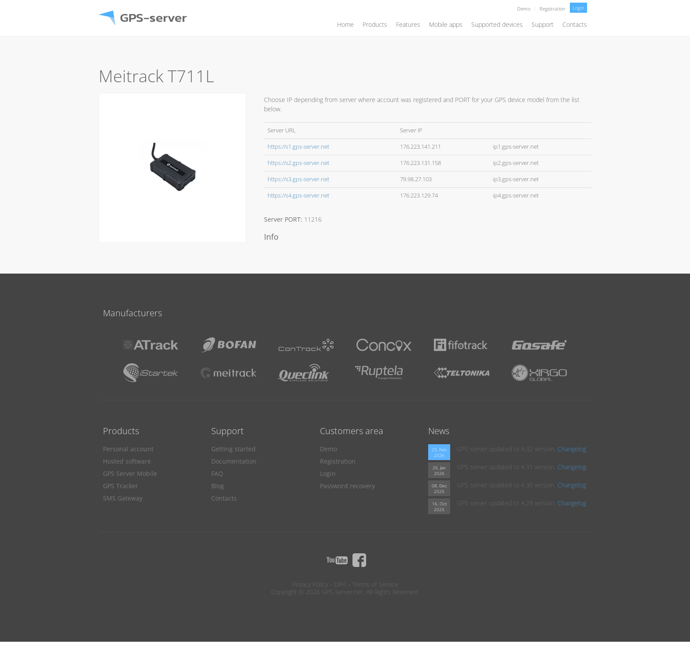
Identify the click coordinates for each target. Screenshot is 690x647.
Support (543, 24)
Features (408, 24)
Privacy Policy (310, 584)
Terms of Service (375, 584)
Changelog (572, 449)
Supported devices (497, 24)
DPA (340, 584)
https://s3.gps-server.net (298, 179)
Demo (523, 8)
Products (375, 24)
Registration (552, 8)
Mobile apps (445, 24)
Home (345, 24)
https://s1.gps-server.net (298, 146)
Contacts (574, 24)
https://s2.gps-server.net (298, 163)
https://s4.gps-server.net (298, 195)
